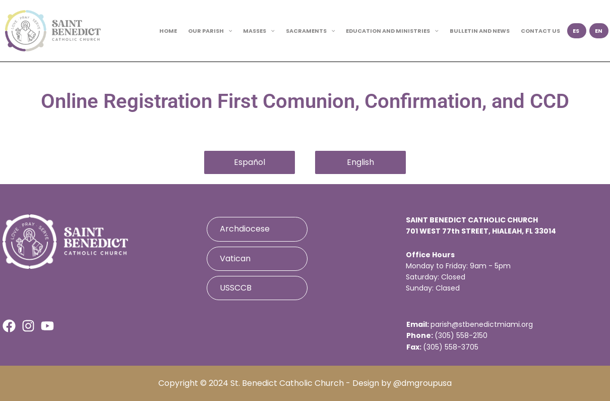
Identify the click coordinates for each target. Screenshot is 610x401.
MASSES (259, 30)
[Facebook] (9, 325)
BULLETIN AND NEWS (480, 31)
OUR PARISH (210, 30)
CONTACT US (540, 31)
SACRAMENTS (310, 30)
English (360, 162)
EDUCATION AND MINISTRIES (392, 30)
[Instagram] (28, 325)
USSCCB (236, 288)
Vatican (235, 258)
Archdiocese (245, 229)
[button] (228, 30)
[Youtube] (47, 325)
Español (249, 162)
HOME (168, 31)
